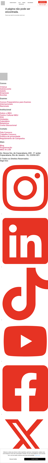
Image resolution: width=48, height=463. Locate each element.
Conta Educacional (8, 125)
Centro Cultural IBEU (9, 115)
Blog (2, 145)
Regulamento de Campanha (12, 138)
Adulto (3, 91)
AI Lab (19, 2)
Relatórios (4, 123)
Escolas (3, 95)
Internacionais (6, 104)
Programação (6, 147)
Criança (3, 87)
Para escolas (21, 4)
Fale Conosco (6, 132)
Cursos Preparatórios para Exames (15, 102)
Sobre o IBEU (6, 113)
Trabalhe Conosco (8, 134)
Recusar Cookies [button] (13, 459)
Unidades (4, 119)
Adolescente (5, 89)
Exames (23, 2)
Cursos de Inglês (13, 2)
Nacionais (4, 106)
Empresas (4, 93)
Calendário (5, 121)
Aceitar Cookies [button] (34, 459)
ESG (2, 117)
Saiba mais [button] (37, 455)
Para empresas (30, 2)
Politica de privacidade (10, 136)
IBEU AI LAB (5, 149)
